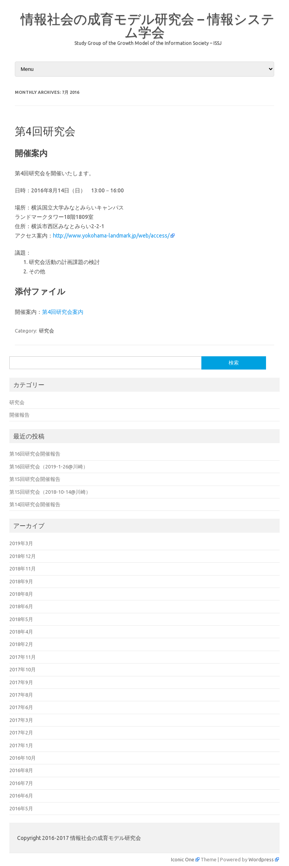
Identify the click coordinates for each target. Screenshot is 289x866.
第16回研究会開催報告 (34, 453)
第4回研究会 (45, 131)
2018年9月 (21, 581)
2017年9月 (21, 682)
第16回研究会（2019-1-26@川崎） (48, 466)
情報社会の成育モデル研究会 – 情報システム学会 (148, 25)
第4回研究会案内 (62, 312)
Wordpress (261, 859)
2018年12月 (22, 556)
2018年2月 (21, 644)
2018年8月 (21, 594)
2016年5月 (21, 808)
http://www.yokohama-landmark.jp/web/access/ (111, 235)
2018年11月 (22, 568)
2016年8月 (21, 770)
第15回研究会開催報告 (34, 479)
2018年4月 (21, 631)
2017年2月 (21, 732)
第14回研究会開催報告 (34, 504)
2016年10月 (22, 757)
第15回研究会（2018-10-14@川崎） (50, 492)
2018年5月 (21, 619)
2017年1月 (21, 745)
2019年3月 (21, 543)
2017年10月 (22, 669)
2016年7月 (21, 783)
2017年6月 (21, 707)
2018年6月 (21, 606)
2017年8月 (21, 694)
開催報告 (19, 414)
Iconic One (182, 859)
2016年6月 (21, 795)
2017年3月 (21, 720)
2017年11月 (22, 657)
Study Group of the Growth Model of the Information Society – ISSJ (148, 43)
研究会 (46, 330)
